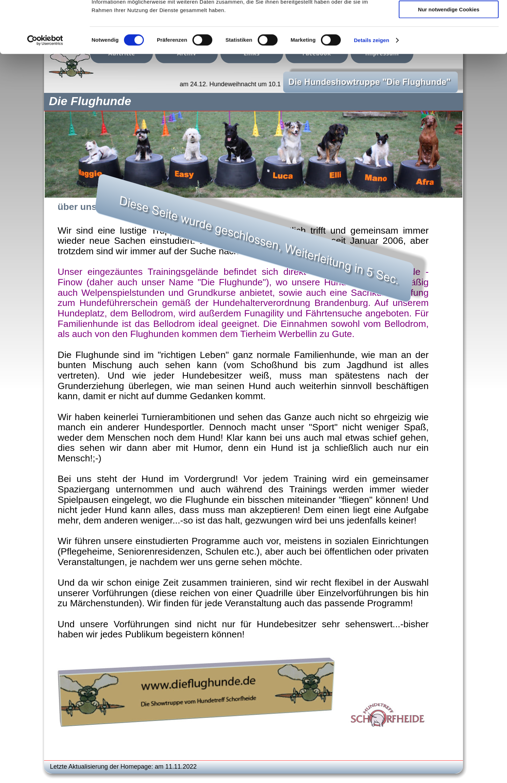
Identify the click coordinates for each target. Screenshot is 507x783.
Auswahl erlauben (448, 38)
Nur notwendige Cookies (448, 58)
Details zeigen (371, 89)
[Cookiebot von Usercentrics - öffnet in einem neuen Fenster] (45, 89)
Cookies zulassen (449, 17)
